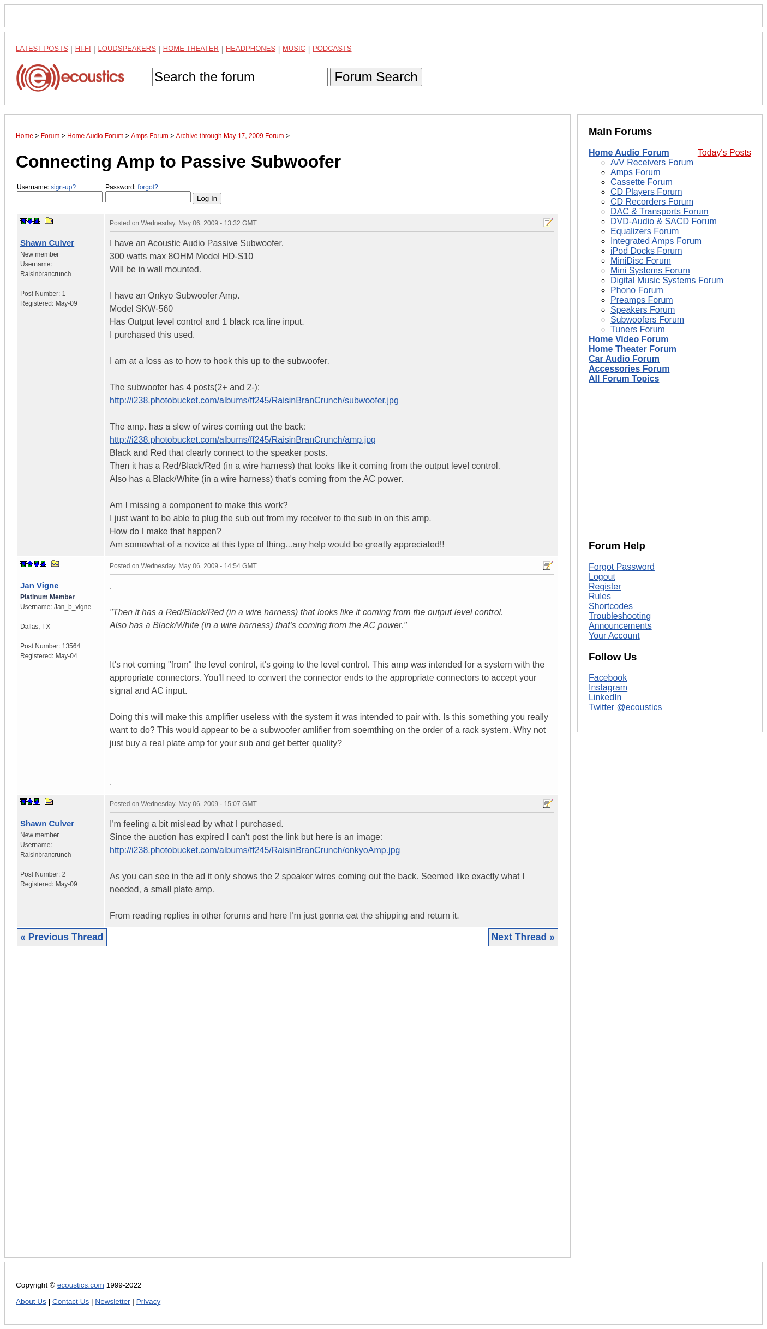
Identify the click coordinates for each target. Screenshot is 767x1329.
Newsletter (112, 1301)
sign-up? (63, 187)
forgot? (147, 187)
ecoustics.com (80, 1285)
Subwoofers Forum (647, 319)
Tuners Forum (637, 329)
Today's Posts (724, 152)
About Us (31, 1301)
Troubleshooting (620, 616)
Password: (148, 192)
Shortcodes (611, 606)
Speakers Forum (642, 309)
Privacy (148, 1301)
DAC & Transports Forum (659, 211)
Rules (600, 596)
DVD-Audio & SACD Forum (663, 221)
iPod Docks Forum (646, 250)
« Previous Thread (62, 937)
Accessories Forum (629, 368)
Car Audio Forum (624, 358)
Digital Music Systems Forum (666, 280)
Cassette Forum (641, 182)
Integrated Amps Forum (656, 241)
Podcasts (332, 48)
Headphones (250, 48)
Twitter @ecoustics (625, 707)
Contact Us (70, 1301)
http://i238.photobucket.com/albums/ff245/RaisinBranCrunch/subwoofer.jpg (254, 400)
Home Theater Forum (632, 349)
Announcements (620, 625)
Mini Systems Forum (650, 270)
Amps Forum (635, 172)
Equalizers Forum (644, 231)
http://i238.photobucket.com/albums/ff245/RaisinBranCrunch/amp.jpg (243, 439)
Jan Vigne (39, 585)
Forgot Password (622, 566)
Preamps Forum (641, 300)
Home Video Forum (628, 339)
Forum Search (375, 76)
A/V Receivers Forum (651, 162)
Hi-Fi (83, 48)
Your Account (614, 635)
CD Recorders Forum (651, 201)
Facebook (608, 677)
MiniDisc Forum (640, 260)
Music (294, 48)
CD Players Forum (646, 191)
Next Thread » (523, 937)
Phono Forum (636, 290)
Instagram (608, 687)
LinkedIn (605, 697)
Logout (602, 576)
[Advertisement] (287, 1110)
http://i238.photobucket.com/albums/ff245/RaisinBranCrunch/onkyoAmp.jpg (255, 850)
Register (605, 586)
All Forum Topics (624, 378)
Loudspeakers (127, 48)
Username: (60, 192)
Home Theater (191, 48)
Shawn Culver (47, 242)
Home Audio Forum (629, 152)
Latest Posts (42, 48)
